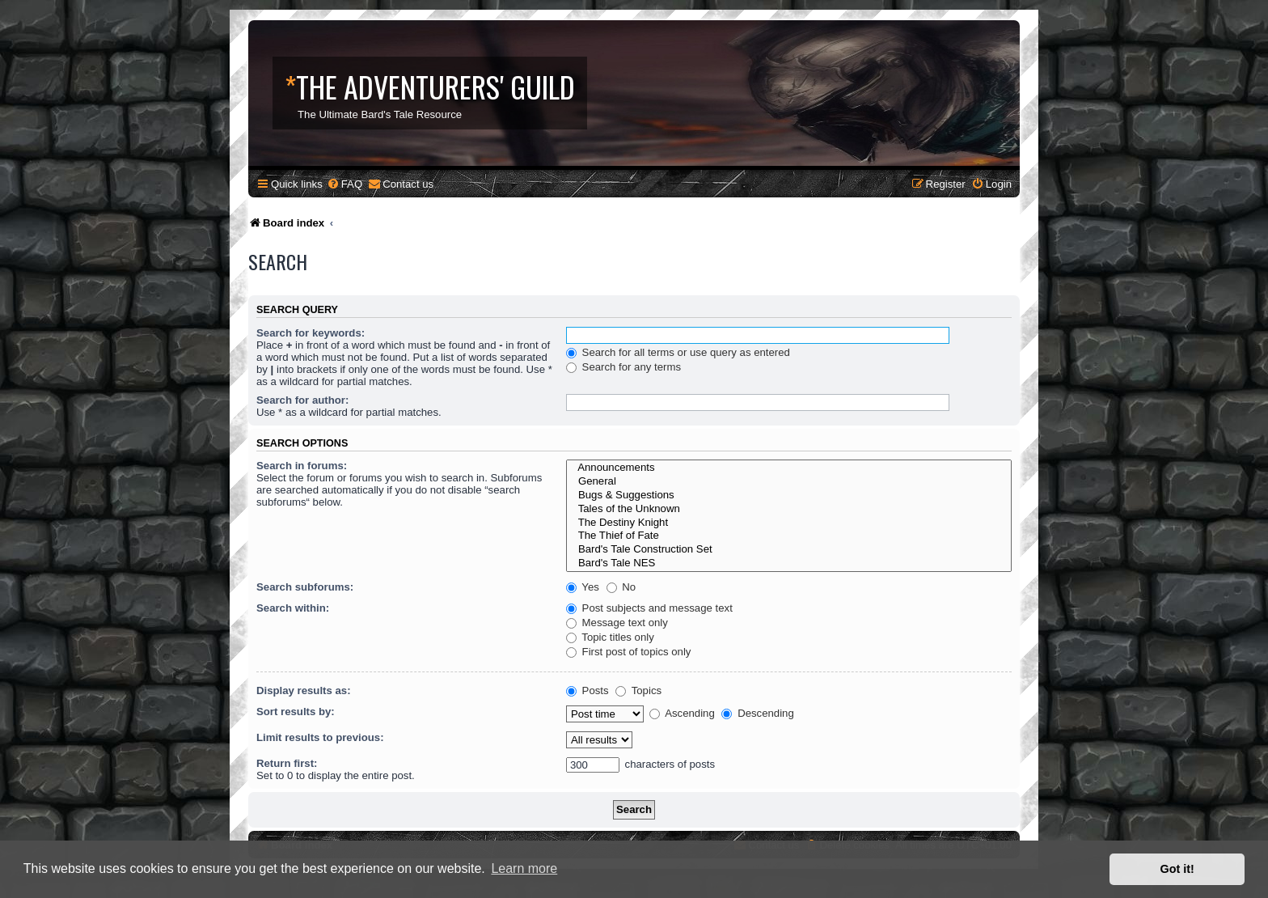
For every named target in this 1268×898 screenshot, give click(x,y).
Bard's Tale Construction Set (789, 550)
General (789, 482)
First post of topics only (628, 652)
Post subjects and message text (649, 608)
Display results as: (303, 690)
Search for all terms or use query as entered (678, 352)
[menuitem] (344, 184)
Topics (638, 690)
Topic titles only (610, 637)
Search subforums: (304, 587)
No (621, 587)
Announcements (789, 468)
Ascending (682, 713)
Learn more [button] (524, 868)
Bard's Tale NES (789, 563)
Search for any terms (623, 367)
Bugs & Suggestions (789, 495)
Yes (582, 587)
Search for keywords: (310, 333)
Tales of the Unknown (789, 509)
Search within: (292, 608)
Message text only (617, 622)
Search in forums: (301, 466)
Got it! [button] (1177, 868)
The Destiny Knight (789, 523)
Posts (587, 690)
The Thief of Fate (789, 536)
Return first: (286, 763)
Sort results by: (295, 711)
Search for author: (302, 400)
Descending (757, 713)
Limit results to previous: (320, 737)
